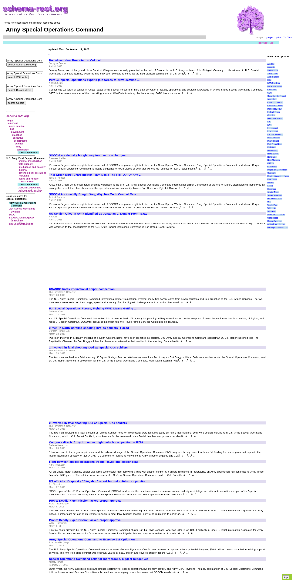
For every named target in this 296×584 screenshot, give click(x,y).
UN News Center (274, 199)
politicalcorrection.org (276, 224)
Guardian (271, 115)
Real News (272, 179)
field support (25, 164)
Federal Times (273, 112)
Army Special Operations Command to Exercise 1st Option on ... (93, 539)
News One (271, 157)
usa (12, 129)
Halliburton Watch (274, 118)
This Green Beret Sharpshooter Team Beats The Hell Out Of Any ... (95, 174)
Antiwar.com (272, 70)
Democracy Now (274, 109)
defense (19, 143)
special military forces (21, 223)
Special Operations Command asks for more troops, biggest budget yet (98, 558)
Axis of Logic (273, 77)
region (10, 120)
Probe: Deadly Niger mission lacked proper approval (85, 500)
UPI (269, 202)
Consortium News (275, 106)
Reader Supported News (278, 176)
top (286, 577)
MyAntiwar (271, 147)
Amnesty (271, 67)
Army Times (272, 74)
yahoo (279, 37)
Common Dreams (274, 102)
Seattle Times (273, 192)
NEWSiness (272, 151)
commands (23, 149)
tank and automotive (29, 187)
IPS (268, 122)
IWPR (269, 125)
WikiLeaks (271, 208)
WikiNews (271, 211)
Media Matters (273, 138)
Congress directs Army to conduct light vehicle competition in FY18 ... (97, 442)
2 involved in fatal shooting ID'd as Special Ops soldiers (88, 422)
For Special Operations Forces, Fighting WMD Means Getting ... (93, 308)
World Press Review (276, 215)
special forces (26, 181)
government (17, 132)
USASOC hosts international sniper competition (82, 289)
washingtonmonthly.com (277, 227)
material (22, 170)
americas (13, 123)
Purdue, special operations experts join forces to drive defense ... (94, 79)
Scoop (270, 186)
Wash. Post (272, 205)
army (18, 146)
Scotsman (271, 189)
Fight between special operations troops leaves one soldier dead (94, 461)
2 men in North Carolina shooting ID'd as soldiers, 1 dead (89, 327)
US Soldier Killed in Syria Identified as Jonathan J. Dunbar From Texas (98, 213)
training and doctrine (30, 190)
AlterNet (270, 64)
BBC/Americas (273, 83)
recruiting (23, 175)
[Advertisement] (81, 122)
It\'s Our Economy (275, 135)
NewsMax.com (273, 160)
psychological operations (32, 173)
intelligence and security (31, 167)
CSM (269, 93)
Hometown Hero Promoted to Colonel (75, 60)
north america (17, 126)
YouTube (287, 37)
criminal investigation (30, 161)
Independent (272, 128)
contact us (265, 42)
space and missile (28, 178)
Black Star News (274, 86)
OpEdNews (272, 167)
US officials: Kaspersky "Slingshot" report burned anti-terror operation (97, 481)
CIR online (271, 90)
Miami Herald (273, 141)
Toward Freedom (274, 195)
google (269, 37)
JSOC (12, 214)
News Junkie (272, 154)
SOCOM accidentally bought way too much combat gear (87, 155)
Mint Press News (274, 144)
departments (20, 141)
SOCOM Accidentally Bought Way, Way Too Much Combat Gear (92, 194)
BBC (269, 80)
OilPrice (270, 163)
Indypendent (272, 131)
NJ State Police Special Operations (22, 219)
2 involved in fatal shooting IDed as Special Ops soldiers (88, 347)
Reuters (270, 183)
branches (17, 135)
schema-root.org (17, 115)
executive (18, 138)
